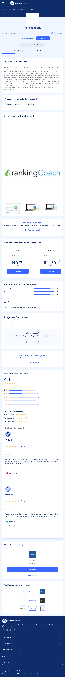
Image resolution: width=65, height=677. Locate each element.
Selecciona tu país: (8, 657)
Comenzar (18, 271)
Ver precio (43, 38)
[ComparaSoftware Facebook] (10, 630)
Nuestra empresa (32, 637)
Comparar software (25, 38)
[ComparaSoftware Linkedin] (3, 630)
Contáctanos (12, 649)
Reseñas (47, 51)
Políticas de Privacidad (9, 674)
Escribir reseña (56, 33)
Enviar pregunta (32, 342)
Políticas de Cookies (23, 674)
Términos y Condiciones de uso (39, 674)
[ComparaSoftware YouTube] (7, 630)
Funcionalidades (37, 51)
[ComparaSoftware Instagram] (14, 630)
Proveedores (32, 643)
